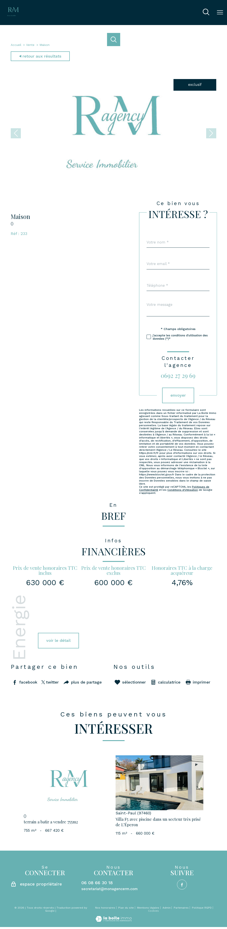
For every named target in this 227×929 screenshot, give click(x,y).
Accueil (16, 45)
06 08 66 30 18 (97, 882)
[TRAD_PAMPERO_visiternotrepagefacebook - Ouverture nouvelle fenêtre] (182, 885)
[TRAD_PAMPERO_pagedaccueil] (13, 15)
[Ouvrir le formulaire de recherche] (206, 12)
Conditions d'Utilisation (202, 490)
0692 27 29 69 (197, 376)
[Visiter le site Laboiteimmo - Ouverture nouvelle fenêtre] (114, 920)
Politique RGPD (202, 907)
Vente (30, 45)
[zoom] (113, 191)
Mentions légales (148, 907)
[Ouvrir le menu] (220, 12)
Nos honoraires (105, 907)
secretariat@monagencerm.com (109, 889)
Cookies (153, 910)
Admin (167, 907)
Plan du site (126, 907)
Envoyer (197, 395)
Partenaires (181, 907)
